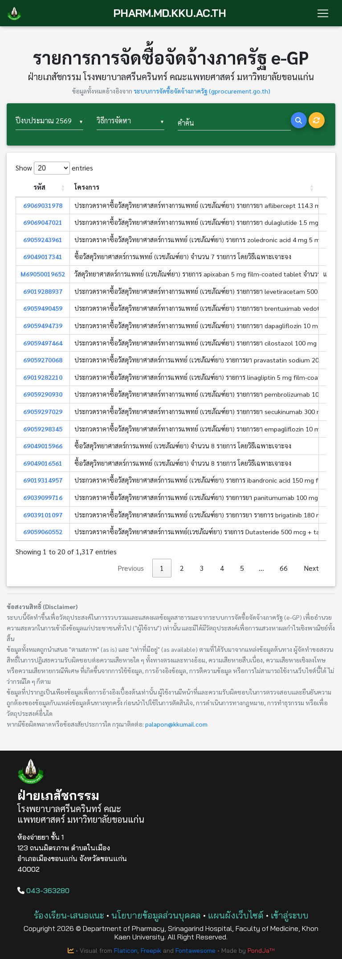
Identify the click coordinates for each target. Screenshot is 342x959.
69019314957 (42, 480)
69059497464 (42, 343)
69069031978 (42, 205)
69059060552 (42, 532)
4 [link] (222, 568)
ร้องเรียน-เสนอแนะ (69, 915)
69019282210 (42, 377)
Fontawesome (195, 951)
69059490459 (42, 308)
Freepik (151, 951)
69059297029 (42, 411)
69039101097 (42, 515)
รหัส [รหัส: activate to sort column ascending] (39, 187)
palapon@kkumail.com (176, 724)
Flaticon (126, 951)
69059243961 (42, 240)
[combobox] (49, 121)
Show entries (54, 168)
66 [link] (284, 568)
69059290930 (42, 394)
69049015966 (42, 446)
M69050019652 (42, 274)
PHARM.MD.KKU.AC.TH (170, 13)
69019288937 (42, 291)
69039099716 (42, 497)
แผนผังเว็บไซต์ (236, 915)
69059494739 (42, 325)
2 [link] (182, 568)
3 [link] (202, 568)
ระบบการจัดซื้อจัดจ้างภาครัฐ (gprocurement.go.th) (202, 91)
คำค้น (186, 122)
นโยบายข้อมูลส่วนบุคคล (156, 915)
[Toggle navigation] (323, 13)
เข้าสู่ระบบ (290, 915)
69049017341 (42, 256)
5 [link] (242, 568)
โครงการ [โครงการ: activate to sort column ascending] (86, 187)
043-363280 (43, 890)
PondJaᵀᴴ (261, 951)
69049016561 (42, 463)
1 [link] (162, 568)
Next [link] (311, 568)
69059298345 (42, 429)
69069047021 (42, 222)
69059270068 (42, 360)
